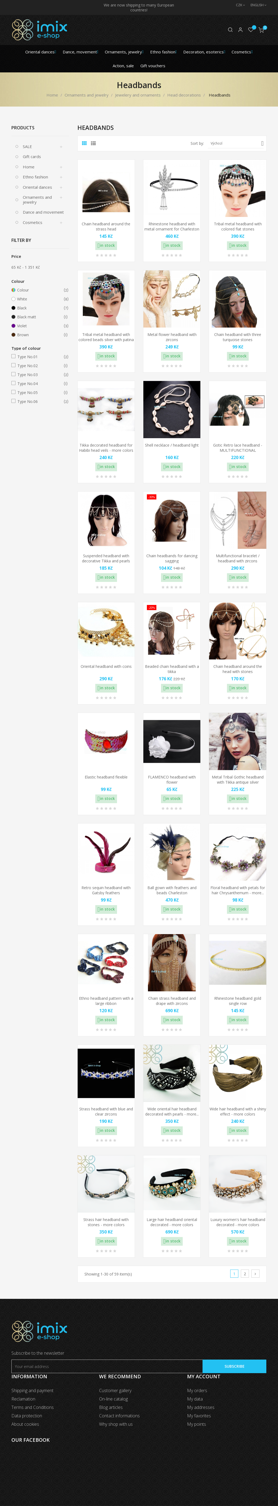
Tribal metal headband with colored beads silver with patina (106, 337)
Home (28, 166)
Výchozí (237, 143)
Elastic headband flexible (106, 777)
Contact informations (119, 1416)
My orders (197, 1390)
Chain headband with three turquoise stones (237, 337)
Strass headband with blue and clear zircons (106, 1111)
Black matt (39, 317)
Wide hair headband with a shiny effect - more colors (238, 1111)
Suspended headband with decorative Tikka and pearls (106, 558)
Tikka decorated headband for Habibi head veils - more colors (106, 448)
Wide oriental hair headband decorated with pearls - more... (172, 1111)
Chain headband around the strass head (106, 226)
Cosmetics (32, 222)
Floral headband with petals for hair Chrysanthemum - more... (237, 890)
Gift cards (32, 156)
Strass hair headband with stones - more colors (106, 1222)
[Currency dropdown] (237, 5)
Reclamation (23, 1399)
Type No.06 (39, 401)
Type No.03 (39, 374)
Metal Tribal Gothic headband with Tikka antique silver (238, 779)
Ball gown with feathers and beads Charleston (172, 890)
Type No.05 (39, 392)
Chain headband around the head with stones (237, 669)
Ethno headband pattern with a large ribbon (106, 1001)
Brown (39, 335)
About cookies (25, 1424)
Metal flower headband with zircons (172, 337)
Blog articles (111, 1407)
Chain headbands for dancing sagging (171, 558)
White (39, 299)
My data (195, 1399)
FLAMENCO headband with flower (172, 779)
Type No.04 (39, 383)
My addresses (200, 1407)
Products (22, 128)
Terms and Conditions (32, 1407)
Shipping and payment (32, 1390)
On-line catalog (113, 1399)
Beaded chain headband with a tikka (172, 669)
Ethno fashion (35, 177)
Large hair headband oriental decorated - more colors (172, 1222)
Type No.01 (39, 357)
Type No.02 (39, 366)
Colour (39, 290)
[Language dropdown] (256, 5)
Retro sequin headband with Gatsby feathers (106, 890)
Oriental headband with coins (106, 666)
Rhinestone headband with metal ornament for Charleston (171, 226)
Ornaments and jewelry (37, 199)
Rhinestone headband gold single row (237, 1001)
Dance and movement (43, 212)
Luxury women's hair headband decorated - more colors (237, 1222)
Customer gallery (115, 1390)
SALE (27, 146)
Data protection (26, 1416)
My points (196, 1424)
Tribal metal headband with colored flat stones (238, 226)
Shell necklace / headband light (172, 445)
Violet (39, 326)
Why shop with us (116, 1424)
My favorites (199, 1416)
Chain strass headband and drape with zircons (172, 1001)
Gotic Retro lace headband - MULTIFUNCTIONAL (237, 448)
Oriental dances (37, 187)
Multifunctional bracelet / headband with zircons (238, 558)
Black (39, 308)
